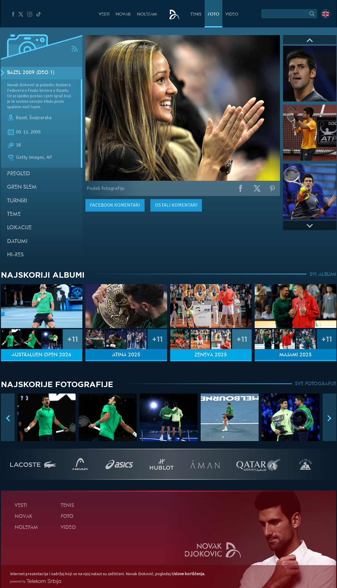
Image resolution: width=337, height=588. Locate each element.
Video (231, 14)
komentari (115, 205)
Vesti (104, 14)
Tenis (196, 14)
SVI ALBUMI (323, 274)
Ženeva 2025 (211, 355)
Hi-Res (15, 255)
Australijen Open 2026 (41, 355)
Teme (14, 214)
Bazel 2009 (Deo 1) (31, 72)
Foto (213, 14)
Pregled (18, 174)
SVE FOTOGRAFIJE (315, 384)
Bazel (21, 118)
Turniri (17, 201)
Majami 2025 (295, 355)
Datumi (17, 241)
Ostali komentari (176, 205)
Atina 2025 (126, 355)
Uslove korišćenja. (188, 573)
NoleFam (147, 14)
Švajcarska (40, 118)
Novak (123, 14)
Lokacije (19, 228)
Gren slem (22, 187)
